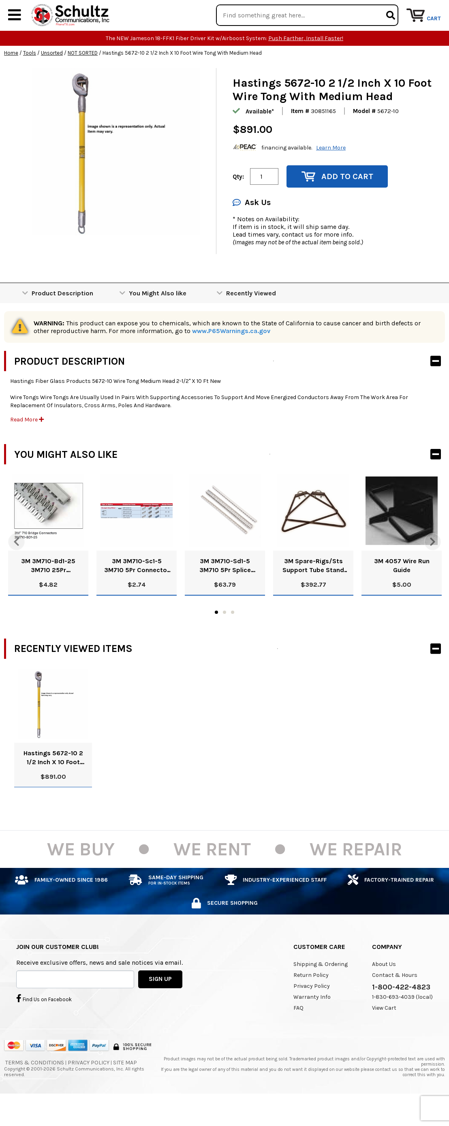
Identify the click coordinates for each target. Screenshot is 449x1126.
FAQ (298, 1032)
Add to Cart (337, 201)
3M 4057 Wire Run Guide (402, 590)
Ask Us (252, 227)
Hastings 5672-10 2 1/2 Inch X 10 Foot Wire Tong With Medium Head (53, 782)
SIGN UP (160, 1003)
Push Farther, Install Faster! (305, 63)
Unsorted (52, 78)
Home (11, 78)
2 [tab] (224, 636)
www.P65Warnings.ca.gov (231, 355)
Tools (29, 78)
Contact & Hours (394, 999)
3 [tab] (232, 636)
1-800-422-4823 (401, 1011)
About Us (384, 988)
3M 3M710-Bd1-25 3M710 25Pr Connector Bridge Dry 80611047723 (48, 590)
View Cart (384, 1032)
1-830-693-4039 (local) (402, 1021)
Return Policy (311, 999)
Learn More (331, 172)
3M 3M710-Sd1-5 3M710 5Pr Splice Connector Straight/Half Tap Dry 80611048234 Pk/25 (225, 590)
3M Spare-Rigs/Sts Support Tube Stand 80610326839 (313, 590)
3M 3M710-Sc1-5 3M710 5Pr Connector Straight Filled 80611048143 (136, 590)
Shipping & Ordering (320, 988)
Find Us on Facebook (44, 1023)
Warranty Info (312, 1021)
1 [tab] (216, 636)
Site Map (125, 1087)
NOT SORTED (83, 78)
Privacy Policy (311, 1010)
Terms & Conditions (34, 1087)
